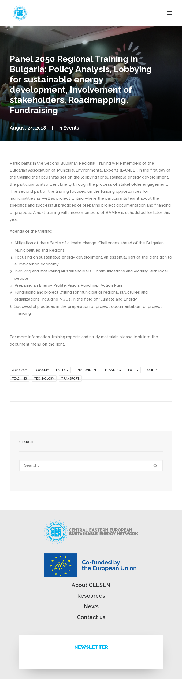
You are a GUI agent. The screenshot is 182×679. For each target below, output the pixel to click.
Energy (62, 370)
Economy (41, 370)
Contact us (91, 617)
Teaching (19, 378)
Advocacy (19, 370)
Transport (70, 378)
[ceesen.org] (20, 13)
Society (152, 370)
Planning (113, 370)
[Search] (91, 465)
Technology (44, 378)
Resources (91, 596)
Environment (87, 370)
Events (71, 128)
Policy (133, 370)
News (91, 606)
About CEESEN (91, 585)
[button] (169, 13)
